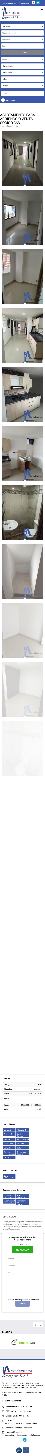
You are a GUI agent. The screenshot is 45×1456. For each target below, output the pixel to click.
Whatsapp (22, 1249)
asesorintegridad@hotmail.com (18, 1427)
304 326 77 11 (18, 1406)
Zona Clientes (24, 3)
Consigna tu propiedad (9, 3)
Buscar (22, 52)
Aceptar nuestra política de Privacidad (23, 1299)
